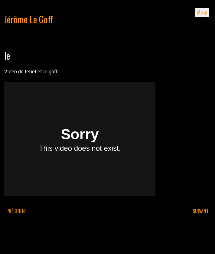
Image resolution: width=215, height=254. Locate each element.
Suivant (201, 211)
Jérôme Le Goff (28, 19)
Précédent (16, 211)
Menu (202, 12)
